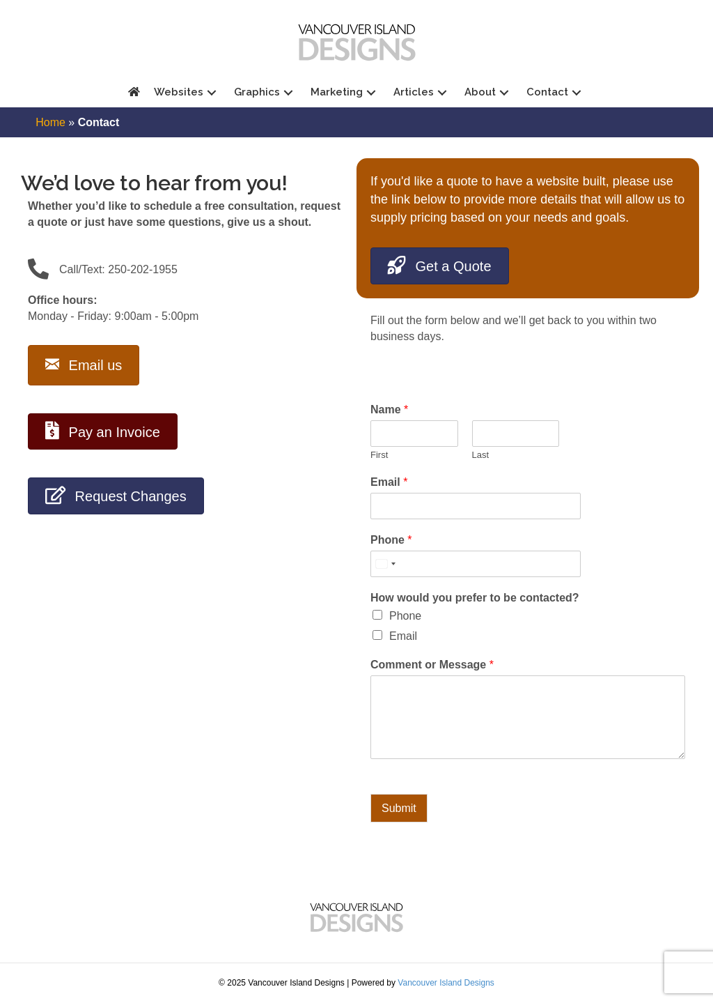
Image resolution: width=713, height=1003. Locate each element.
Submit (399, 808)
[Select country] (385, 564)
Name (389, 409)
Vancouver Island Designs (446, 983)
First (379, 455)
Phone (391, 540)
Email (388, 482)
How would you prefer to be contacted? (474, 598)
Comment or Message (432, 665)
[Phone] (464, 564)
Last (480, 455)
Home (50, 122)
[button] (211, 92)
